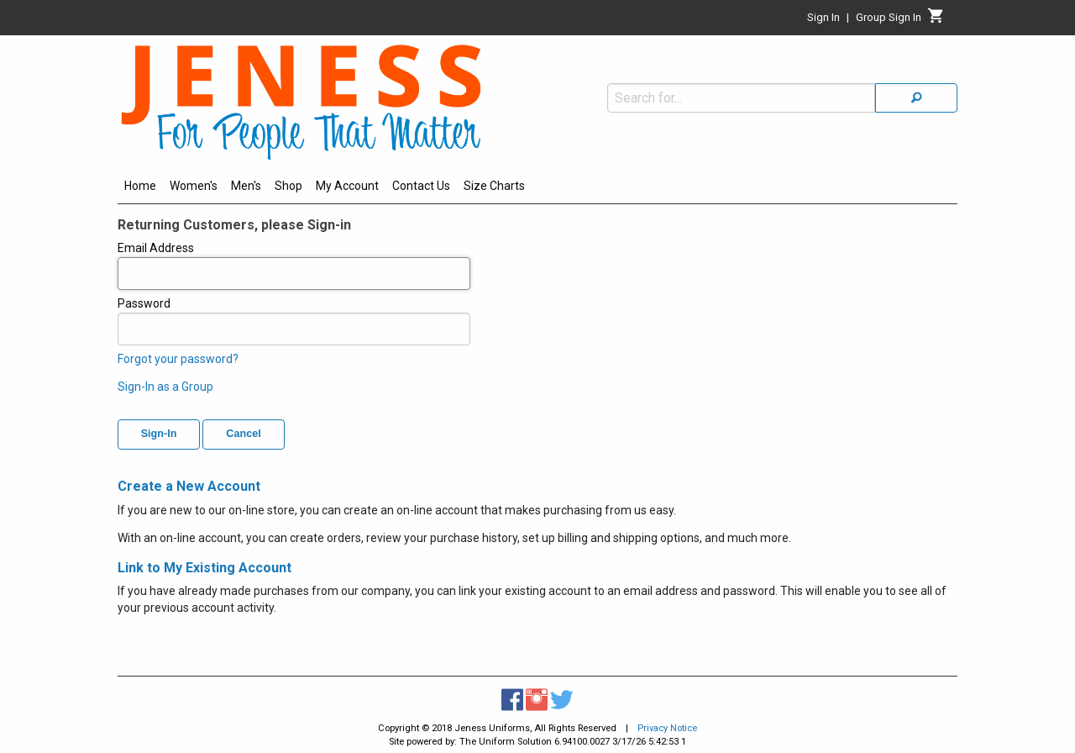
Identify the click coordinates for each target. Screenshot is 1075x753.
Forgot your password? (178, 359)
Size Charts (494, 185)
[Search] (916, 98)
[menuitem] (140, 188)
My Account (347, 185)
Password (294, 321)
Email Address (294, 265)
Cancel (243, 434)
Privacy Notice (667, 728)
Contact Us (421, 185)
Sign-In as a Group (165, 386)
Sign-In (159, 434)
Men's (246, 185)
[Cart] (936, 20)
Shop (288, 185)
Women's (194, 185)
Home (140, 185)
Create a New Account (189, 486)
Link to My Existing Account (204, 568)
